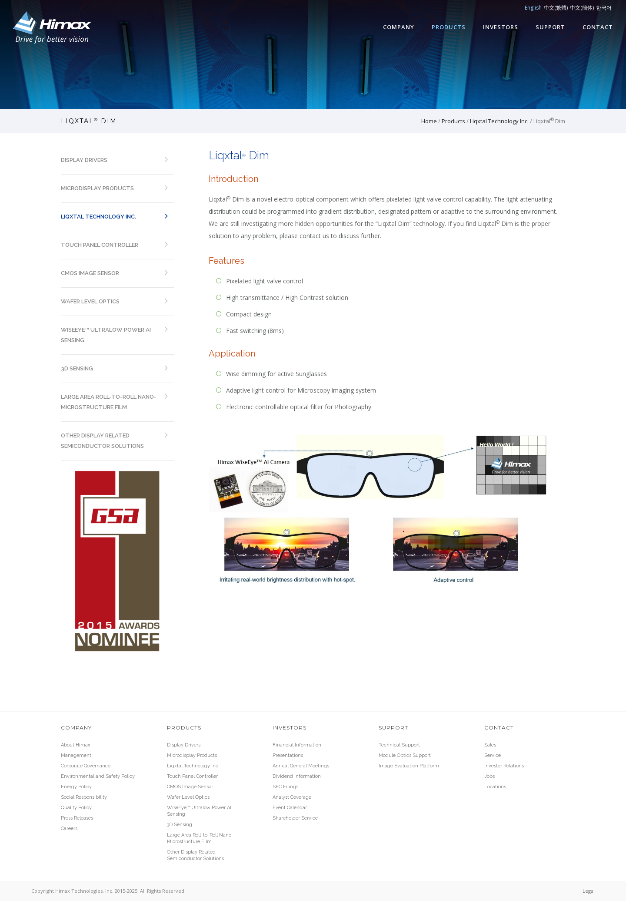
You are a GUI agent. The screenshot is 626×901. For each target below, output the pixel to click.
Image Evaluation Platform (409, 766)
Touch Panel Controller (99, 245)
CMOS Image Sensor (90, 273)
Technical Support (399, 745)
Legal (589, 891)
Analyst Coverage (292, 797)
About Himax (75, 745)
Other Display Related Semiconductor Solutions (102, 440)
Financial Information (297, 745)
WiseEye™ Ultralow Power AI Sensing (106, 334)
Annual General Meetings (301, 766)
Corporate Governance (85, 766)
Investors (500, 27)
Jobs (489, 776)
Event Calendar (290, 807)
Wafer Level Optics (90, 301)
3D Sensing (77, 368)
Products (449, 27)
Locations (495, 787)
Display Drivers (84, 160)
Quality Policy (76, 807)
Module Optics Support (405, 755)
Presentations (288, 755)
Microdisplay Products (97, 188)
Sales (490, 745)
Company (398, 27)
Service (492, 755)
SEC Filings (285, 787)
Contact (598, 27)
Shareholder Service (295, 818)
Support (550, 27)
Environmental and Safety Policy (98, 776)
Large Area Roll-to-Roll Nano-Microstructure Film (108, 401)
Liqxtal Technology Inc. (499, 121)
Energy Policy (76, 787)
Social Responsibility (84, 797)
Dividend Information (297, 776)
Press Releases (77, 818)
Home (429, 121)
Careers (69, 828)
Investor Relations (504, 766)
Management (76, 755)
